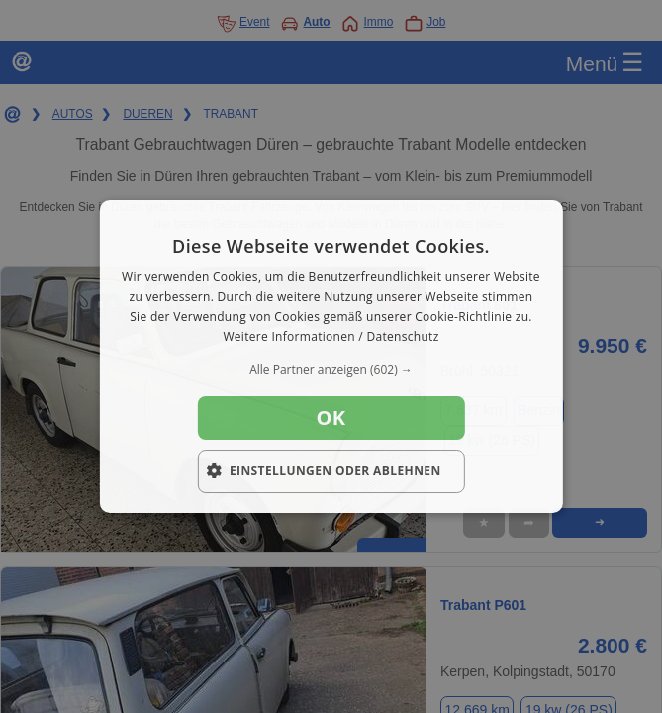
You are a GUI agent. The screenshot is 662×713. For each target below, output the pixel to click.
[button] (330, 370)
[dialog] (330, 356)
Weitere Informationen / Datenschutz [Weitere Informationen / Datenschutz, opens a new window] (330, 336)
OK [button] (330, 417)
